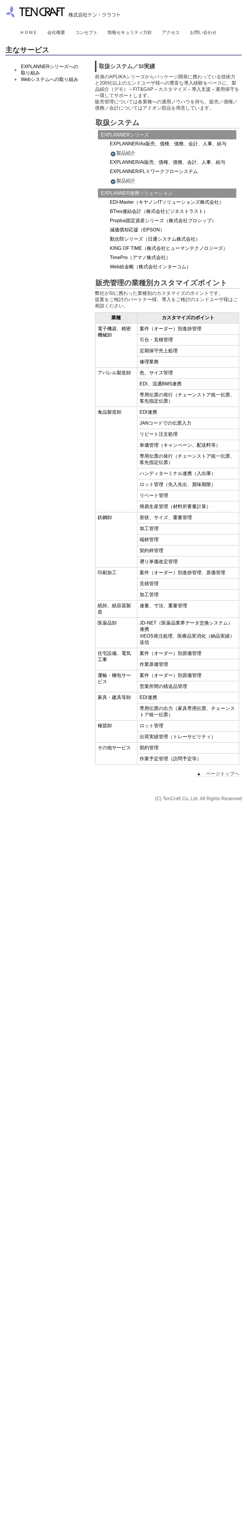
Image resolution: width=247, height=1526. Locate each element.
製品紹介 (122, 153)
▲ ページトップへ (217, 773)
